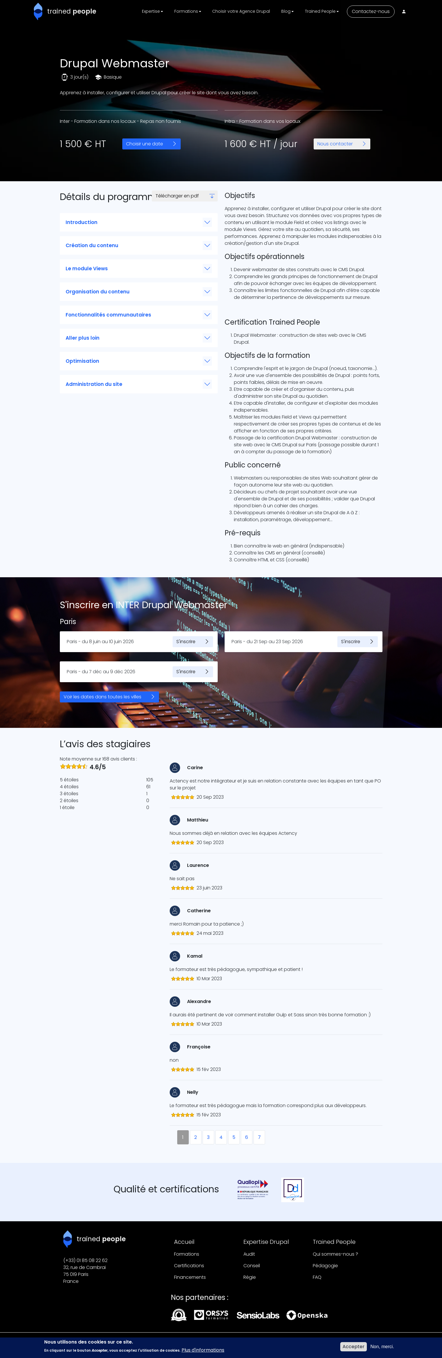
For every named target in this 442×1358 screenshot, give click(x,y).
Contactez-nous (371, 11)
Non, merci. (382, 1346)
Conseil (251, 1265)
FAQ (317, 1277)
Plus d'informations (203, 1350)
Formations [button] (186, 11)
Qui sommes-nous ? (335, 1254)
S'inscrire (185, 641)
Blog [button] (286, 11)
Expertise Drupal (266, 1242)
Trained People (334, 1242)
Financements (190, 1277)
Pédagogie (325, 1265)
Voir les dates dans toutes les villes (102, 696)
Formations (186, 1254)
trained (71, 11)
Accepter (354, 1346)
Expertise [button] (151, 11)
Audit (249, 1254)
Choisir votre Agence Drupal (241, 11)
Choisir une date (144, 143)
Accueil (184, 1242)
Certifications (189, 1265)
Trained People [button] (320, 11)
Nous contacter (335, 143)
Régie (249, 1277)
